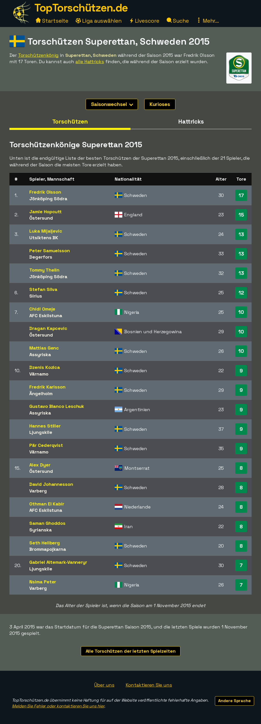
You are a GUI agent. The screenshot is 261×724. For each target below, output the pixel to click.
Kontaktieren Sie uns (149, 685)
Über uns (104, 685)
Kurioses (160, 104)
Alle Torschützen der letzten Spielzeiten (131, 651)
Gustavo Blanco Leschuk (56, 406)
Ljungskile (40, 432)
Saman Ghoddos (47, 523)
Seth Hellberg (44, 543)
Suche (178, 20)
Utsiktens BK (43, 237)
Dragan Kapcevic (48, 328)
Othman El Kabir (46, 504)
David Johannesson (51, 484)
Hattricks (191, 121)
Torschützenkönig (38, 55)
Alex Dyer (39, 465)
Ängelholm (40, 393)
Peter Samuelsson (49, 250)
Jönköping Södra (48, 199)
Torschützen (70, 121)
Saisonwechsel (112, 104)
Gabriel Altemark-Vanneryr (58, 562)
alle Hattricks (89, 61)
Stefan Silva (43, 289)
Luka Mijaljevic (45, 231)
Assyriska (40, 354)
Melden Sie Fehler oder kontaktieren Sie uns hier (58, 706)
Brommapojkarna (47, 549)
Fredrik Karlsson (47, 387)
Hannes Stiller (45, 426)
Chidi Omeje (42, 309)
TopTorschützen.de (81, 8)
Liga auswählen (99, 20)
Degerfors (40, 257)
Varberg (38, 491)
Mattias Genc (44, 348)
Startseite (52, 20)
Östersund (41, 218)
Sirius (35, 296)
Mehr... (207, 20)
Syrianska (40, 530)
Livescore (144, 20)
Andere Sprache (234, 700)
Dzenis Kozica (44, 367)
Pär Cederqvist (46, 445)
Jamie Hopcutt (45, 211)
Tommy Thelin (44, 270)
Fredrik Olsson (45, 192)
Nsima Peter (42, 582)
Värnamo (38, 374)
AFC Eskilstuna (45, 315)
